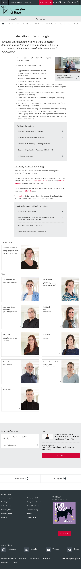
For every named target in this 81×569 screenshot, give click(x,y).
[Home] (3, 24)
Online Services (6, 506)
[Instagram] (8, 549)
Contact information (20, 267)
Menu (67, 19)
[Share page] (20, 479)
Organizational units (16, 2)
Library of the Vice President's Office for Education (17, 438)
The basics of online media (27, 211)
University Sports (7, 513)
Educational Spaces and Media (69, 24)
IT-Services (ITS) (32, 498)
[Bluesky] (73, 549)
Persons (73, 3)
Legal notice (22, 558)
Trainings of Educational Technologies (31, 137)
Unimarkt (4, 517)
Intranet (29, 513)
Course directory (32, 510)
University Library (7, 510)
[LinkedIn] (31, 549)
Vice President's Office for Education (46, 24)
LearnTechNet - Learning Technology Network (34, 144)
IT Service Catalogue (25, 156)
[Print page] (60, 478)
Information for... (45, 2)
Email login (4, 502)
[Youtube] (52, 549)
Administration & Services (24, 24)
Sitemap (45, 558)
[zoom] (67, 65)
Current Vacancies (7, 498)
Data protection (34, 558)
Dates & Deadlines (33, 506)
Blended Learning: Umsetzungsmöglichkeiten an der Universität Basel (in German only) (36, 218)
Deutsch (5, 2)
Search (65, 3)
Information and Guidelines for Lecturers (32, 232)
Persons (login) (32, 517)
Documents (28, 2)
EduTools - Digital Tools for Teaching (30, 131)
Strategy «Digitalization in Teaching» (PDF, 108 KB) (35, 150)
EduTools (28, 191)
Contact (14, 562)
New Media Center (9, 445)
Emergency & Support (34, 502)
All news (61, 455)
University (11, 24)
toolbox (21, 196)
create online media (40, 181)
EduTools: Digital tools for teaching (30, 225)
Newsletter (5, 562)
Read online (64, 534)
